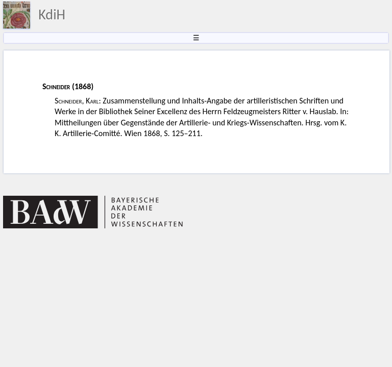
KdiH (51, 14)
